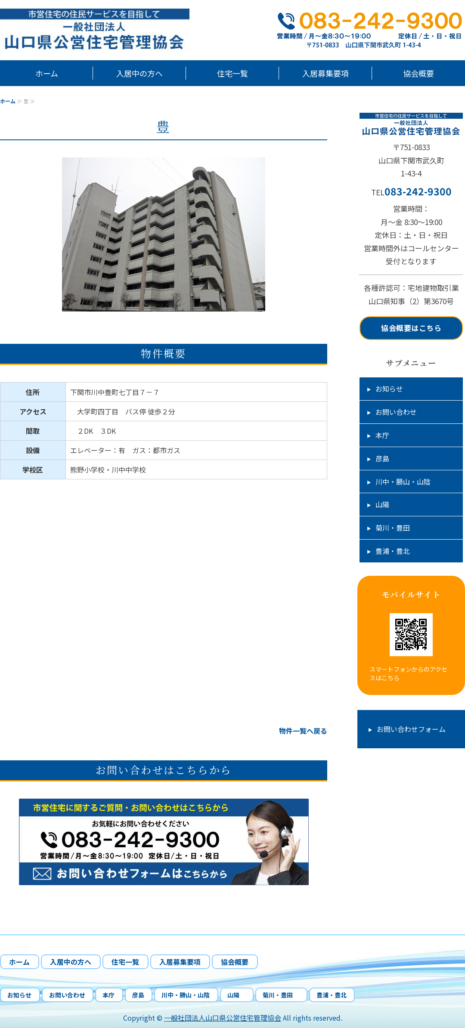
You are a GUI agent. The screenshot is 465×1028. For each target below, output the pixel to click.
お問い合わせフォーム (411, 729)
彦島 (382, 458)
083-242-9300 (418, 191)
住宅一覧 (232, 73)
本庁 (382, 435)
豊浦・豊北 (392, 551)
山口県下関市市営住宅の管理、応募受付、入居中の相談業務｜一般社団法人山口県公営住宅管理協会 (107, 30)
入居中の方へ (139, 73)
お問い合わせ (396, 412)
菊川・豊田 (396, 527)
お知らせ (389, 388)
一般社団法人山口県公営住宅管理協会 (222, 1018)
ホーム (46, 73)
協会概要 (418, 73)
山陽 (385, 504)
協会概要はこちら (411, 327)
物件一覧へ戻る (303, 730)
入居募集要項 (325, 73)
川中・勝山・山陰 (403, 481)
